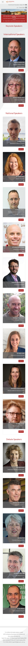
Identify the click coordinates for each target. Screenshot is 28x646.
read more (21, 70)
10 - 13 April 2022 (21, 7)
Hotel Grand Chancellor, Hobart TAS (16, 4)
